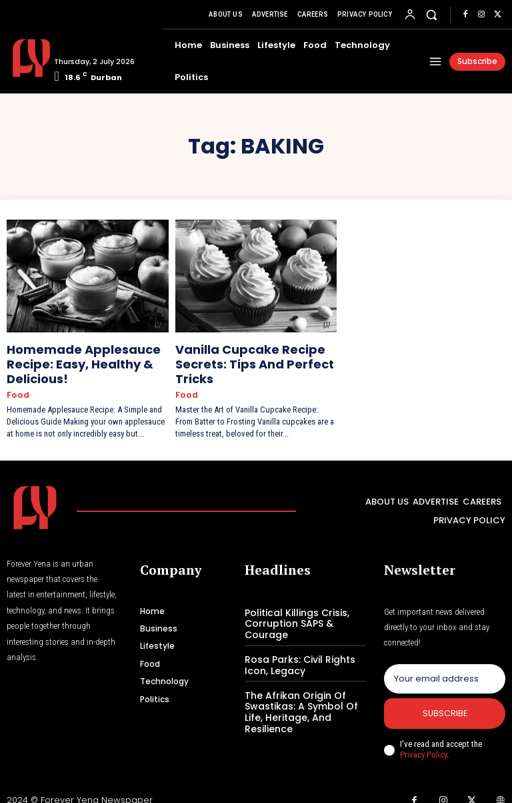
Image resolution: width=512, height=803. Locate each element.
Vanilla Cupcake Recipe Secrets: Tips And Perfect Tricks (240, 359)
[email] (444, 667)
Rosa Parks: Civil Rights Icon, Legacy (295, 650)
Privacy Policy (423, 745)
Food (17, 385)
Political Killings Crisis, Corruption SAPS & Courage (293, 611)
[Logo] (25, 58)
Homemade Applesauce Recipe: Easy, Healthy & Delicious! (68, 359)
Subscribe (445, 704)
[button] (431, 14)
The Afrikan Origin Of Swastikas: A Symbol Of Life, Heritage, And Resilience (297, 696)
